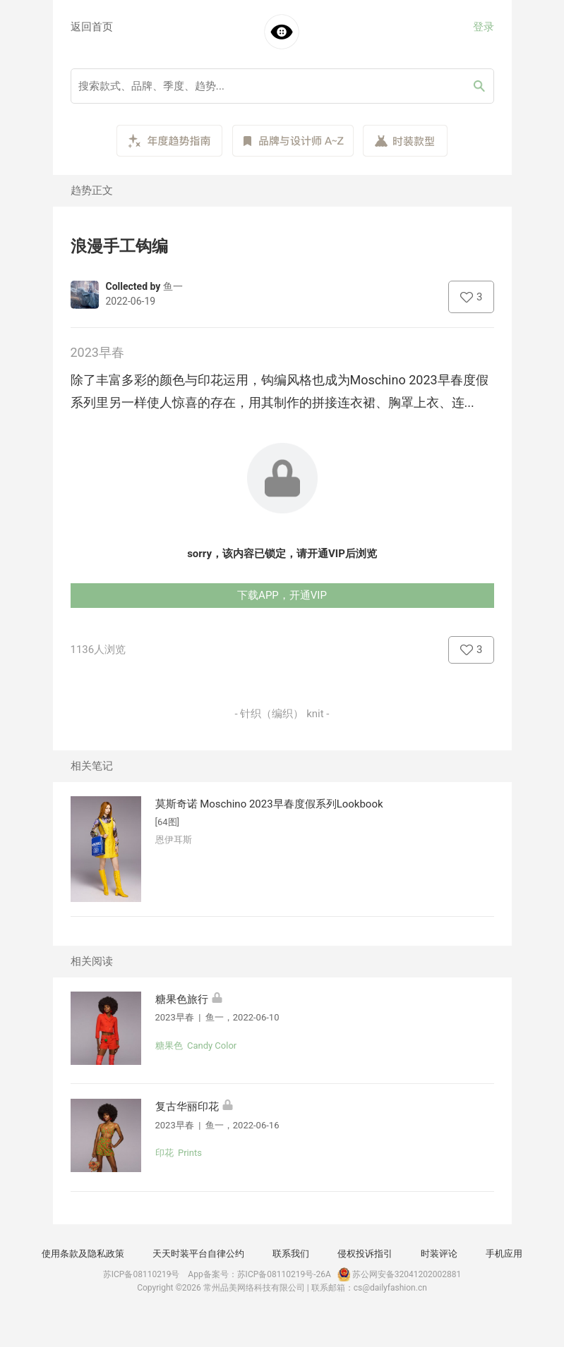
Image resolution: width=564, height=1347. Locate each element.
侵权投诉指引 (364, 1253)
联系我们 (290, 1253)
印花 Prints (178, 1152)
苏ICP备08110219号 (141, 1274)
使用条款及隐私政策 (83, 1253)
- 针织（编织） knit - (282, 713)
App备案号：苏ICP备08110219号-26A (259, 1274)
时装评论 (439, 1253)
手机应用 (504, 1253)
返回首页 (92, 26)
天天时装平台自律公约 (198, 1253)
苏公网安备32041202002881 (398, 1274)
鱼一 (173, 286)
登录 (483, 26)
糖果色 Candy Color (196, 1045)
